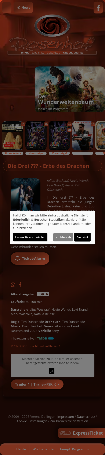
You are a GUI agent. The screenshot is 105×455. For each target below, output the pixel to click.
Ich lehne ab (63, 237)
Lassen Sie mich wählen (30, 237)
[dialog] (52, 227)
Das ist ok (82, 237)
